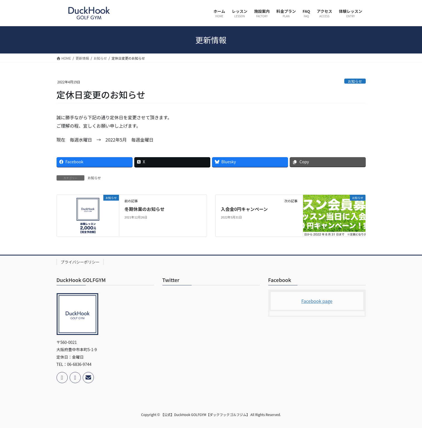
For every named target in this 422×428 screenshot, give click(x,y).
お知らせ (355, 81)
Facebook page (317, 301)
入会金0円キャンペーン (244, 209)
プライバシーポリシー (80, 262)
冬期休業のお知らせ (145, 209)
